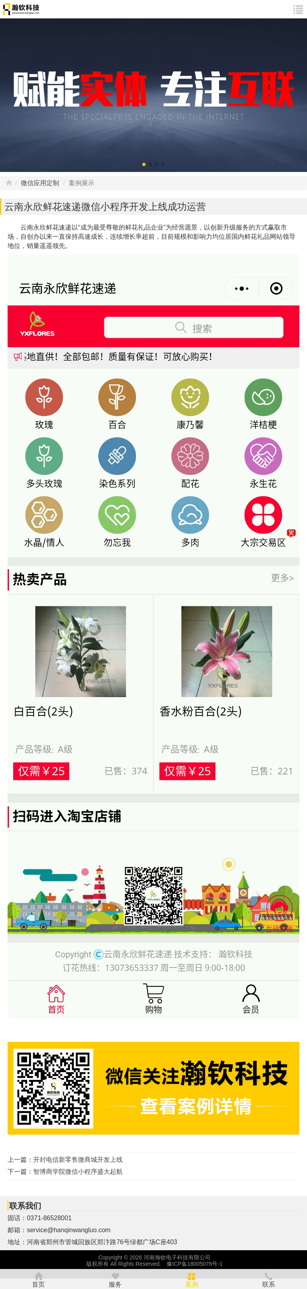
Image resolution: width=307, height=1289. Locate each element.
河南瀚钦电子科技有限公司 (177, 1257)
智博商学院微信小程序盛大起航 (78, 1171)
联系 (268, 1278)
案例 (192, 1278)
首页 (38, 1278)
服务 (115, 1278)
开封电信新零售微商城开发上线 (78, 1159)
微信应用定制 (40, 183)
